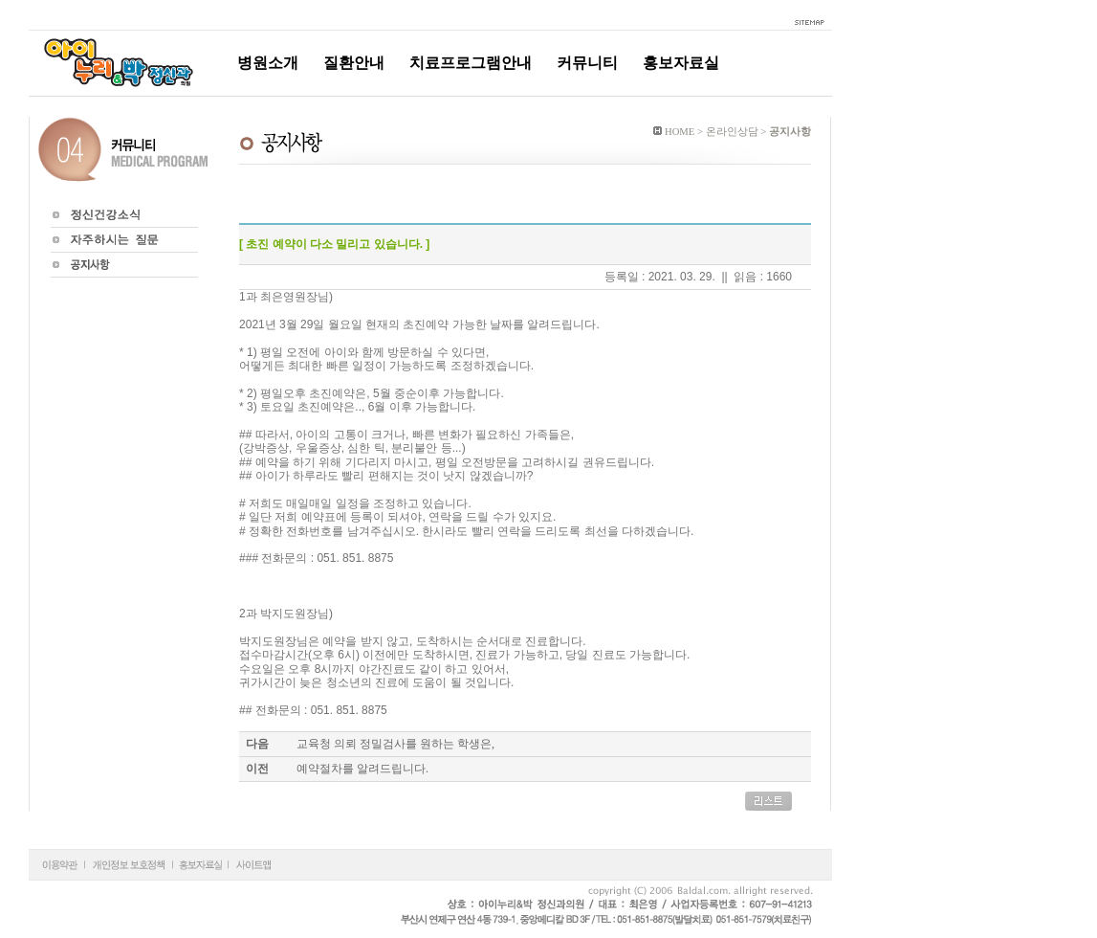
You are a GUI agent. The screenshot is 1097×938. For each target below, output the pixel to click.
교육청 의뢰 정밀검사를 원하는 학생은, (395, 743)
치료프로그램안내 (470, 63)
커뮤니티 (587, 63)
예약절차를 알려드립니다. (362, 768)
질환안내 (353, 63)
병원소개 (267, 63)
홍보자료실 (681, 63)
